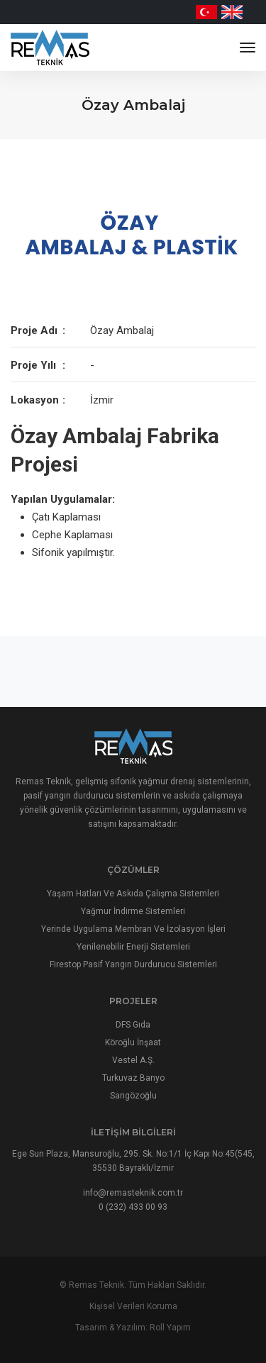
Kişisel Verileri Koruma (133, 1306)
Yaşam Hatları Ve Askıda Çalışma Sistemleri (133, 894)
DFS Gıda (133, 1025)
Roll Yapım (170, 1328)
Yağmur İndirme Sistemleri (133, 911)
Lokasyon (35, 400)
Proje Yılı (33, 365)
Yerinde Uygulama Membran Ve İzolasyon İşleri (133, 929)
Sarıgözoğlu (133, 1096)
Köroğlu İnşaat (133, 1042)
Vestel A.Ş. (133, 1060)
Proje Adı (34, 330)
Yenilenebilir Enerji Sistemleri (133, 947)
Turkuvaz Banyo (133, 1078)
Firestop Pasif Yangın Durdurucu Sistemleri (133, 964)
